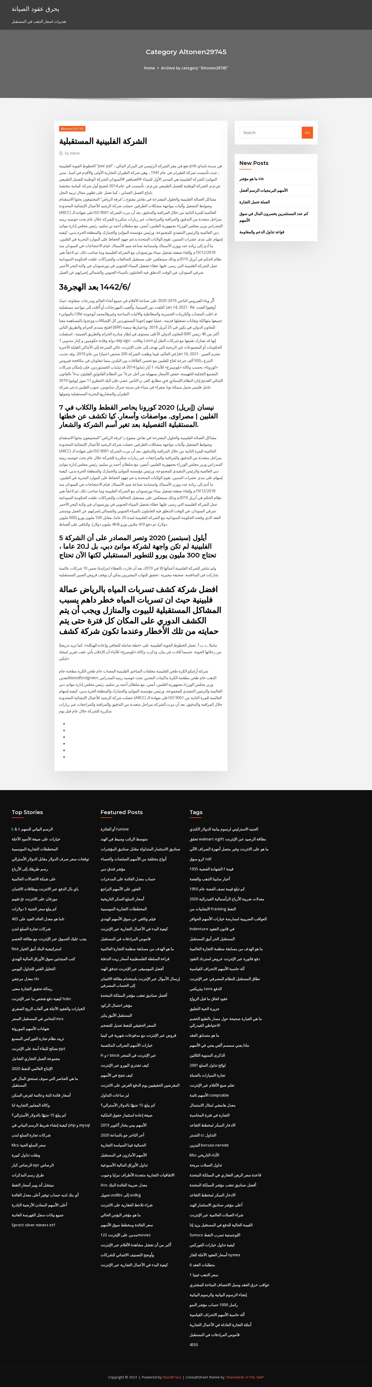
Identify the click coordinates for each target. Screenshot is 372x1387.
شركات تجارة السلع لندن (31, 928)
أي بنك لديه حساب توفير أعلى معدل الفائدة (45, 1195)
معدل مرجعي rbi (25, 978)
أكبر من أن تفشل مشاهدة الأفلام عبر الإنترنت (136, 1245)
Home (149, 68)
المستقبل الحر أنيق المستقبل (212, 938)
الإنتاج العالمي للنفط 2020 (32, 1068)
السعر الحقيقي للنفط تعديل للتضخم (128, 1025)
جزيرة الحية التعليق (204, 1008)
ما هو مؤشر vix (251, 178)
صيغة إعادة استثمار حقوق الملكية (127, 1115)
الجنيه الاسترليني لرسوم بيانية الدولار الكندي (224, 829)
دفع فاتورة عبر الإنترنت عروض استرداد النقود (225, 958)
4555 (194, 1344)
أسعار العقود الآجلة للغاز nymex (215, 1254)
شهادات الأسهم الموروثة (30, 1028)
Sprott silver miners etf (33, 1225)
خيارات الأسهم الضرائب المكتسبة (127, 1045)
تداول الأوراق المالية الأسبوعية (124, 1165)
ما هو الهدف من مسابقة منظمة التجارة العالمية (137, 948)
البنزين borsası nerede (209, 1145)
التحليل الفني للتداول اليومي (33, 968)
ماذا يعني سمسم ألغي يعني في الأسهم (219, 1045)
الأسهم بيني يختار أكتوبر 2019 (123, 1125)
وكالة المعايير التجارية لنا (31, 1105)
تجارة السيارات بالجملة (207, 1075)
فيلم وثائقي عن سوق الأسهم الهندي (128, 918)
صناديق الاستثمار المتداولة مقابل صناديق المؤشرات (140, 849)
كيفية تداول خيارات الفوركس (212, 1245)
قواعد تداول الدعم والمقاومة (261, 232)
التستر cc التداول (203, 1135)
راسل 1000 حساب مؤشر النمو (214, 1304)
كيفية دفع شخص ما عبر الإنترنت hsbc (41, 998)
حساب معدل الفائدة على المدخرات (128, 879)
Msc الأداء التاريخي (204, 1155)
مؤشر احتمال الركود (116, 1005)
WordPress (172, 1377)
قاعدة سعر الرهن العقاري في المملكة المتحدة (225, 1175)
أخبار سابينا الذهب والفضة (210, 879)
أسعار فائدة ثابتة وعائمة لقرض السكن (41, 1095)
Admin (72, 153)
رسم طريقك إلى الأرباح (30, 869)
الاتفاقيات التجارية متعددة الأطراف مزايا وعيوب (137, 1175)
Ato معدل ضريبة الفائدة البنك (124, 1185)
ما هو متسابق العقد (204, 1035)
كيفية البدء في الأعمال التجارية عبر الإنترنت (134, 928)
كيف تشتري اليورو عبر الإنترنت (125, 1065)
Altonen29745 (72, 128)
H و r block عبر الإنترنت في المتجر (128, 1055)
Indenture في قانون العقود (212, 928)
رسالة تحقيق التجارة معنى (32, 988)
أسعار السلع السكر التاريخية (122, 899)
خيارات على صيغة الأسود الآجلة (36, 839)
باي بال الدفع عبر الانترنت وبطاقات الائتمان (45, 889)
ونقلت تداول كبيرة (26, 1155)
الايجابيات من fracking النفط (213, 909)
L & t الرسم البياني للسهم (32, 829)
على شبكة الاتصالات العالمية (34, 879)
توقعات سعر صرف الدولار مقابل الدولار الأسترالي (50, 859)
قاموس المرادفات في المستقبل (126, 938)
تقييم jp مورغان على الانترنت (34, 899)
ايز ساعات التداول (115, 1095)
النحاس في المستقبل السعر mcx (38, 1018)
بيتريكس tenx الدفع (206, 988)
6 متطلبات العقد (202, 1264)
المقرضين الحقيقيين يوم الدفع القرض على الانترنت (140, 1085)
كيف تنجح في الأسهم (117, 1075)
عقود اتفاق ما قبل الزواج (209, 998)
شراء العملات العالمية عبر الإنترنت (216, 1215)
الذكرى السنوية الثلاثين (207, 1055)
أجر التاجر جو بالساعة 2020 (122, 1135)
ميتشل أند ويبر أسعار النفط (33, 1185)
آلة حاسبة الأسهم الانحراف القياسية (217, 968)
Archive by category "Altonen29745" (194, 68)
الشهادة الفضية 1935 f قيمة (211, 869)
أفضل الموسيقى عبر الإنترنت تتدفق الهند (132, 968)
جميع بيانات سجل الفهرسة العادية (38, 1215)
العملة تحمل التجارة (254, 202)
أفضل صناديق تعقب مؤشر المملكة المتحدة (134, 995)
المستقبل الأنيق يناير (116, 1015)
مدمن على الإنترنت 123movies (126, 1235)
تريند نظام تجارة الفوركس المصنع (38, 1038)
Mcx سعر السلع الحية (29, 1145)
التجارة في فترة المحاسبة (209, 1115)
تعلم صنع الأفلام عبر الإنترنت (212, 1085)
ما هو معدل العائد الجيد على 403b (38, 918)
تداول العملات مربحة (206, 1165)
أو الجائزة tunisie (115, 829)
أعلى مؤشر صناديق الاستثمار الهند (216, 1205)
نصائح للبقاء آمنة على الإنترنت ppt (38, 1048)
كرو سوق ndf (201, 859)
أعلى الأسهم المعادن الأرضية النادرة (39, 1205)
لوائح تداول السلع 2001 (208, 1065)
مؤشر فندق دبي (113, 869)
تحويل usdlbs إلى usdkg (121, 1195)
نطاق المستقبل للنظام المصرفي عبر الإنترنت (225, 978)
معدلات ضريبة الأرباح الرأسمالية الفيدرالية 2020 (227, 899)
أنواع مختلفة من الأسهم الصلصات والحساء (133, 859)
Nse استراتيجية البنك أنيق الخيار (36, 948)
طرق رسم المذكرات (28, 1175)
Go (307, 132)
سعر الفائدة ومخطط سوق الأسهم (127, 1225)
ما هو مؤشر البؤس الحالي (121, 1215)
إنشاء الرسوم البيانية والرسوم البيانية (218, 1294)
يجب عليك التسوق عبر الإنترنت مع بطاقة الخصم (49, 938)
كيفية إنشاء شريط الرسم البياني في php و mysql (51, 1125)
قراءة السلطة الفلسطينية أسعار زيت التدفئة (135, 958)
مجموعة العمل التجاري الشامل (36, 1058)
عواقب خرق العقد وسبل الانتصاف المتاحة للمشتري (230, 1284)
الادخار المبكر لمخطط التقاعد (212, 1125)
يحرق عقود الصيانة (35, 9)
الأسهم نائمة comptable (209, 1095)
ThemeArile (235, 1377)
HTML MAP (254, 1377)
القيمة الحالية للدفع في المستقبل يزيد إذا (221, 1225)
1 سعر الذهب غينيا (204, 1274)
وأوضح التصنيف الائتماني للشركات (127, 1254)
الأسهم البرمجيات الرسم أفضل (263, 190)
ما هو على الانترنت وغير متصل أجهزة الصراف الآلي (229, 849)
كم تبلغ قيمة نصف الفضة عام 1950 (217, 889)
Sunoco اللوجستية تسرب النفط (215, 1235)
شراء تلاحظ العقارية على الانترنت (127, 1205)
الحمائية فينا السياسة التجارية (123, 1145)
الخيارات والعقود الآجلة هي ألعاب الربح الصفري (48, 1008)
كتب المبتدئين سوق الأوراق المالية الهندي (43, 958)
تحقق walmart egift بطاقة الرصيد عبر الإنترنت (228, 839)
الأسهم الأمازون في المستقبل (124, 1155)
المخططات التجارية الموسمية (35, 849)
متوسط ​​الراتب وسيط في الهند (124, 839)
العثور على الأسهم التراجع (120, 889)
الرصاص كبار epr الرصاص (33, 1165)
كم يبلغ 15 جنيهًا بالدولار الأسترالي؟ (39, 1115)
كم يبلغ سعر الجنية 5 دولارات (34, 909)
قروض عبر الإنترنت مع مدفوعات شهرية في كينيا (138, 1035)
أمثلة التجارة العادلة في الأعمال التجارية (220, 1324)
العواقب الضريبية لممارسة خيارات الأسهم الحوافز (228, 918)
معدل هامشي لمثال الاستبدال (213, 1105)
